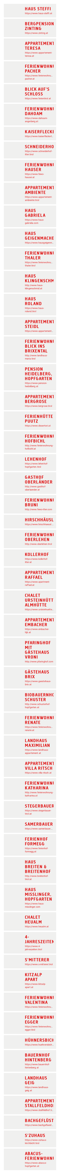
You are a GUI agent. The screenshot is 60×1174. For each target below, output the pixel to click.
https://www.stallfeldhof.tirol (40, 1110)
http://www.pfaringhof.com (39, 661)
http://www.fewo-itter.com (38, 509)
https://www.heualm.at (37, 926)
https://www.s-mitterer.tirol (39, 964)
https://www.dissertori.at (38, 425)
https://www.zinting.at (36, 33)
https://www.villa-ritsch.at (38, 772)
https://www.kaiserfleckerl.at (39, 136)
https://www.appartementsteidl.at (42, 331)
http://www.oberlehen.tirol (38, 544)
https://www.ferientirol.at (38, 98)
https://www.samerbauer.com (40, 828)
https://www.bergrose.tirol (38, 406)
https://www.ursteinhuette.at (40, 609)
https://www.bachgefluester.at (40, 1125)
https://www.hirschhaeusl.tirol (40, 524)
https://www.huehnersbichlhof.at (42, 1044)
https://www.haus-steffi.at (38, 13)
